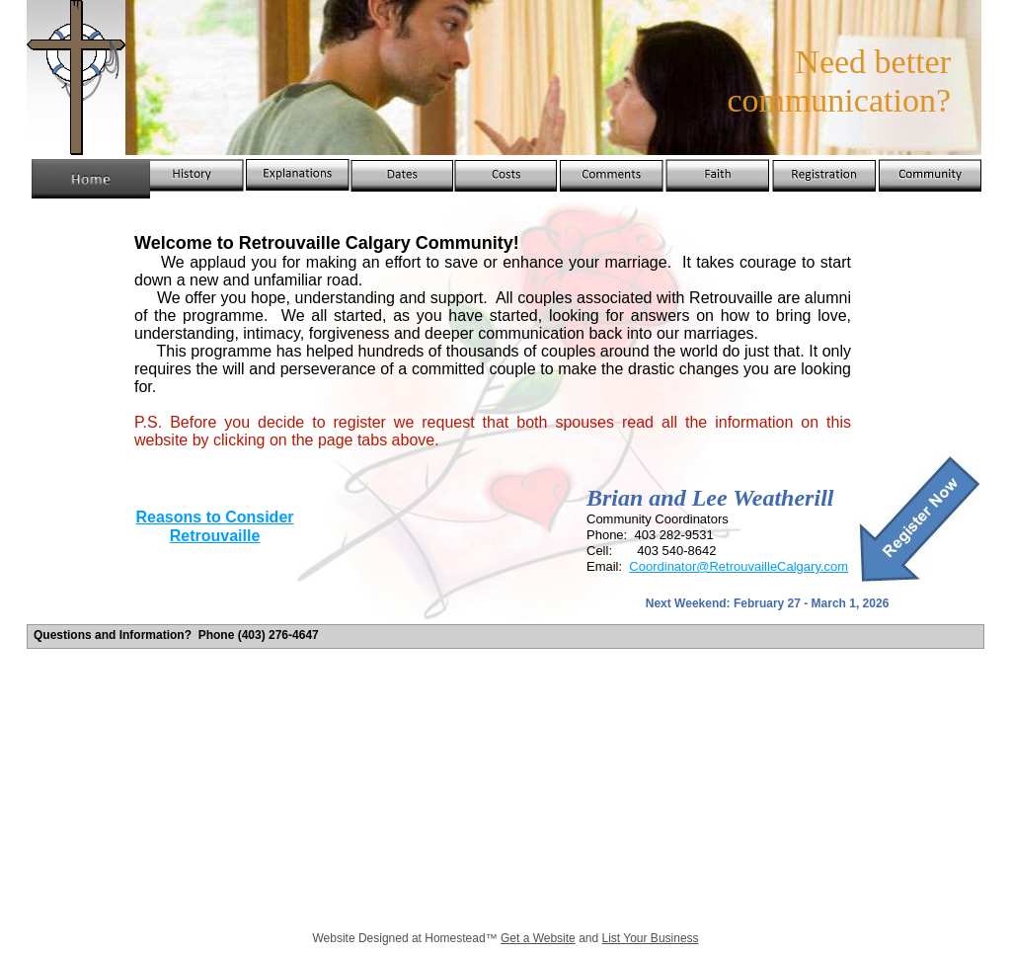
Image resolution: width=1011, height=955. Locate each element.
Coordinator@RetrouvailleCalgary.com (738, 566)
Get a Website (538, 938)
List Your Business (650, 938)
